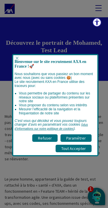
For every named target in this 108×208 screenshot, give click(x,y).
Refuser (45, 138)
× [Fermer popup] (17, 58)
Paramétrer (76, 138)
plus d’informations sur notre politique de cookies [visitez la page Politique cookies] (51, 126)
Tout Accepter (73, 148)
